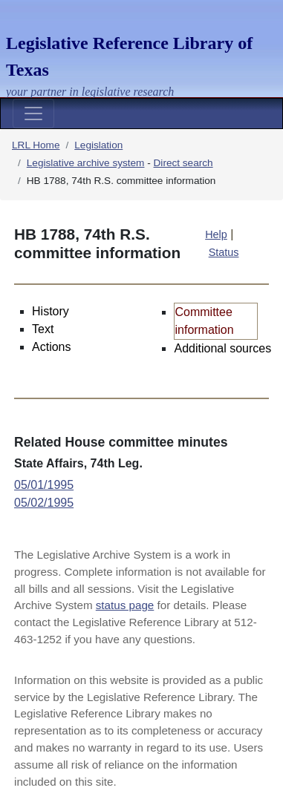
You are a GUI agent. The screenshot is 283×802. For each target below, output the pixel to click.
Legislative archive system (86, 162)
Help (216, 234)
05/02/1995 (44, 502)
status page (125, 605)
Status (224, 252)
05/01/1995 (44, 485)
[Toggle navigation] (33, 113)
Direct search (183, 162)
